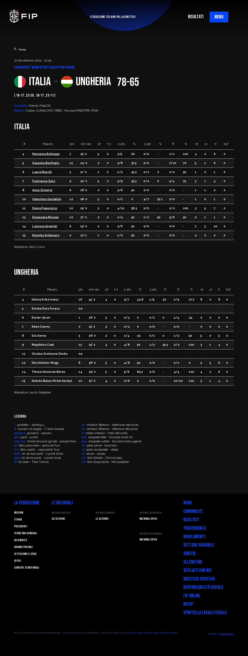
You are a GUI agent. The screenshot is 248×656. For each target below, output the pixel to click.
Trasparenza (194, 528)
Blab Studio (227, 633)
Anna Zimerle (42, 190)
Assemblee (20, 540)
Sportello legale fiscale (205, 613)
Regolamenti (194, 537)
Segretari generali (25, 533)
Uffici (17, 561)
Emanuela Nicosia (45, 217)
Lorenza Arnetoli (44, 226)
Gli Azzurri (58, 519)
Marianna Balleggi (45, 154)
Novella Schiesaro (45, 235)
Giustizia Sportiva (199, 579)
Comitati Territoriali (26, 568)
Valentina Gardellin (46, 199)
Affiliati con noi (197, 570)
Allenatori (192, 562)
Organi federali (23, 547)
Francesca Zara (43, 181)
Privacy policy (152, 632)
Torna (20, 49)
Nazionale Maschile (61, 512)
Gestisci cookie (169, 632)
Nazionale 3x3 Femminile (151, 533)
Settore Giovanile (198, 545)
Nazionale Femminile (105, 512)
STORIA (18, 519)
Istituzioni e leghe (25, 554)
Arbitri (189, 554)
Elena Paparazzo (44, 208)
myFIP (188, 604)
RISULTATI (196, 17)
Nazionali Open (148, 519)
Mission (18, 513)
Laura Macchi (42, 172)
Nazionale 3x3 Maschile (151, 512)
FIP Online (191, 596)
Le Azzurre (102, 519)
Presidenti (20, 526)
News (187, 503)
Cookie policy (136, 632)
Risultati (191, 520)
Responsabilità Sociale (203, 587)
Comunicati (193, 511)
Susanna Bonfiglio (45, 163)
